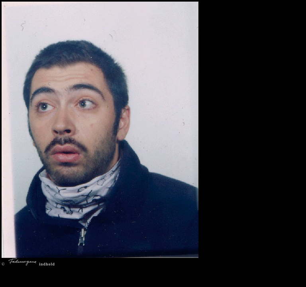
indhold (47, 264)
